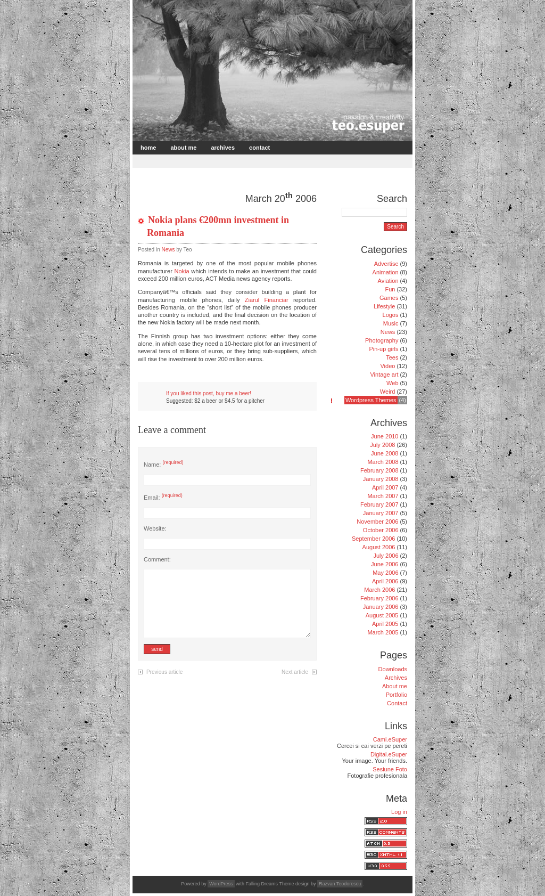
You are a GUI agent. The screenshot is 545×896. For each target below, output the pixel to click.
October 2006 (381, 530)
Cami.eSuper (390, 739)
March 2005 (382, 632)
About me (183, 147)
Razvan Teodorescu (340, 883)
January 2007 (381, 513)
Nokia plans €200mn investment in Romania (218, 226)
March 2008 (382, 462)
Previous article (164, 672)
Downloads (392, 669)
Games (388, 298)
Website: (155, 528)
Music (391, 323)
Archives (223, 147)
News (168, 249)
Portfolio (396, 694)
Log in (399, 812)
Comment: (157, 559)
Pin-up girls (383, 349)
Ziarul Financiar (266, 300)
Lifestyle (384, 306)
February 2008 (379, 470)
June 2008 (384, 453)
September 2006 (373, 538)
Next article (295, 672)
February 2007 (379, 504)
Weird (387, 391)
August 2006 (378, 547)
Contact (259, 147)
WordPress (221, 883)
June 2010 (384, 436)
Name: (163, 464)
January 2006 (381, 607)
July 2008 (382, 445)
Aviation (388, 281)
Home (148, 147)
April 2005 (385, 624)
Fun (390, 289)
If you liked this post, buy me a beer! (208, 393)
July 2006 (385, 555)
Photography (381, 340)
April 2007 (385, 487)
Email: (163, 497)
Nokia (182, 271)
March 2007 (382, 496)
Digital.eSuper (388, 754)
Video (387, 366)
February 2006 (379, 598)
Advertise (386, 263)
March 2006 (379, 590)
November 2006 (377, 521)
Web (392, 383)
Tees (392, 357)
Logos (391, 315)
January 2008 (381, 479)
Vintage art (384, 374)
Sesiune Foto (390, 769)
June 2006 (384, 564)
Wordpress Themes (371, 400)
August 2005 (382, 615)
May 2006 (385, 572)
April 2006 (385, 581)
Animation (386, 272)
